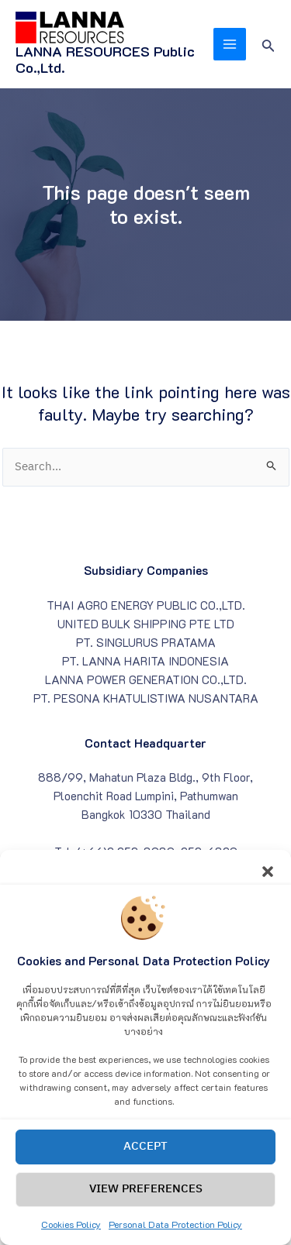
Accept (145, 1161)
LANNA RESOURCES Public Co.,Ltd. (105, 59)
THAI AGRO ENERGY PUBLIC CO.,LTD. (146, 605)
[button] (267, 884)
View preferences (146, 1204)
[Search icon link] (268, 43)
